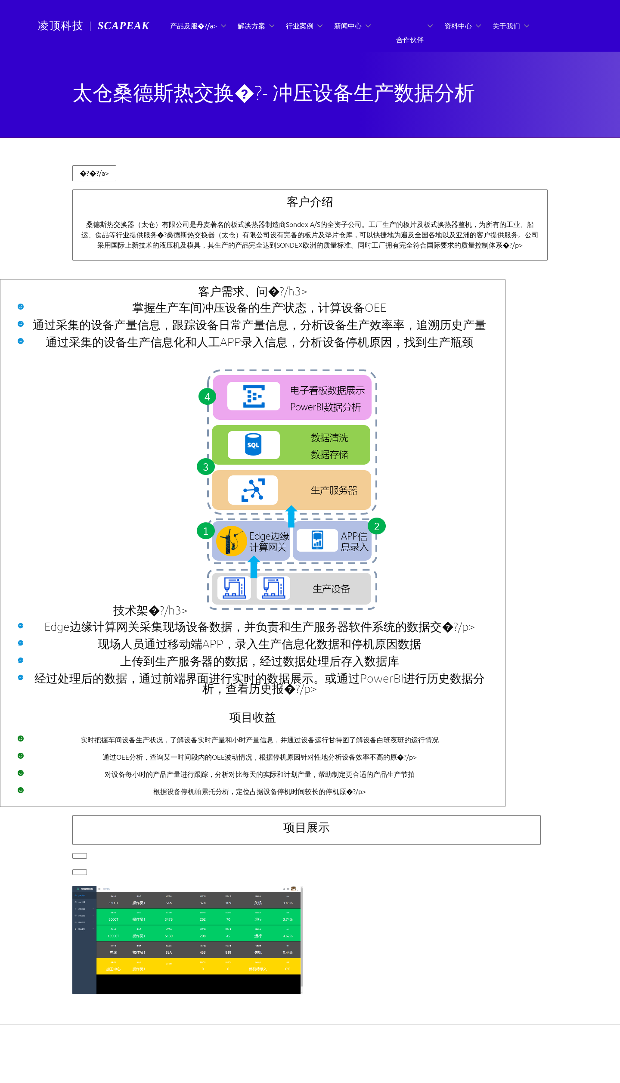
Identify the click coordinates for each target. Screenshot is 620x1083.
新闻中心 (348, 26)
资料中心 (458, 26)
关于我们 (506, 26)
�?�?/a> (94, 173)
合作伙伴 (410, 39)
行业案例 (299, 26)
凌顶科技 (61, 25)
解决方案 (251, 26)
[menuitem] (60, 26)
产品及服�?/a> (193, 26)
